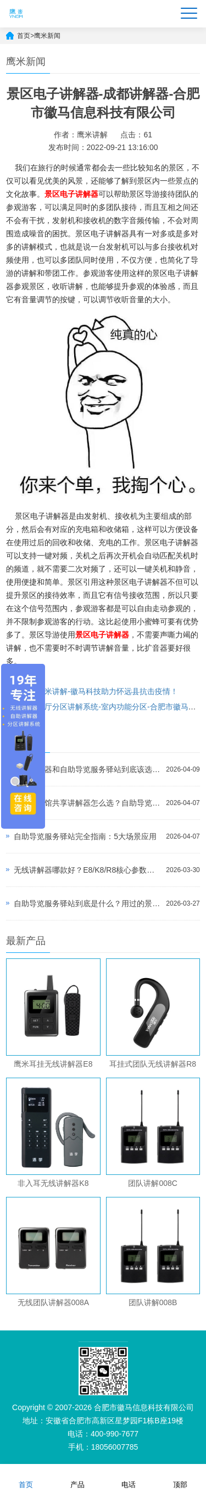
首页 (23, 36)
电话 (128, 1477)
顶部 (180, 1477)
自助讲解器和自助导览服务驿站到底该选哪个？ (87, 769)
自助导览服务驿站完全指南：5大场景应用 (85, 836)
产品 (77, 1477)
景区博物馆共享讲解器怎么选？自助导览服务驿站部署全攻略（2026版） (87, 802)
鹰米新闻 (47, 36)
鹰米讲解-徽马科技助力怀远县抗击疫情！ (107, 691)
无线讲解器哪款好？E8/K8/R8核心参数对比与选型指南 (87, 870)
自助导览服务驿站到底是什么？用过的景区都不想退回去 (87, 903)
